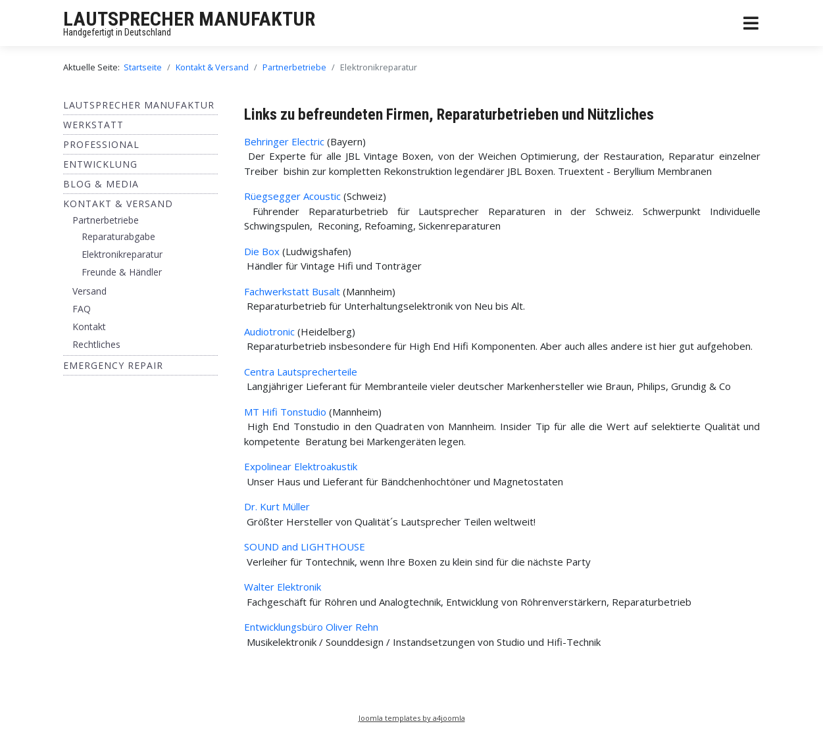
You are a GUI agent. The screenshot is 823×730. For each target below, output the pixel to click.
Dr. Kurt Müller (277, 506)
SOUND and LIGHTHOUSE (304, 546)
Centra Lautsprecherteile (300, 371)
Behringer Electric (284, 141)
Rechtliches (96, 344)
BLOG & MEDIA (101, 184)
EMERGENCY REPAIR (113, 365)
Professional (101, 144)
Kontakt (89, 326)
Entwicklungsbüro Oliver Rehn (312, 626)
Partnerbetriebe (105, 220)
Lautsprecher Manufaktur (138, 105)
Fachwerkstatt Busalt (292, 291)
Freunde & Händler (122, 272)
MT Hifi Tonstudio (285, 411)
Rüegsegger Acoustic (292, 196)
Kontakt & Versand (118, 203)
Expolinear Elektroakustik (300, 466)
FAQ (81, 309)
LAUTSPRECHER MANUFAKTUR (189, 18)
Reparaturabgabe (118, 236)
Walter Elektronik (282, 586)
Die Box (262, 251)
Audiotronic (269, 331)
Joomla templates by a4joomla (412, 718)
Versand (89, 291)
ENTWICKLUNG (100, 164)
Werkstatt (93, 124)
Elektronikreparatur (122, 254)
